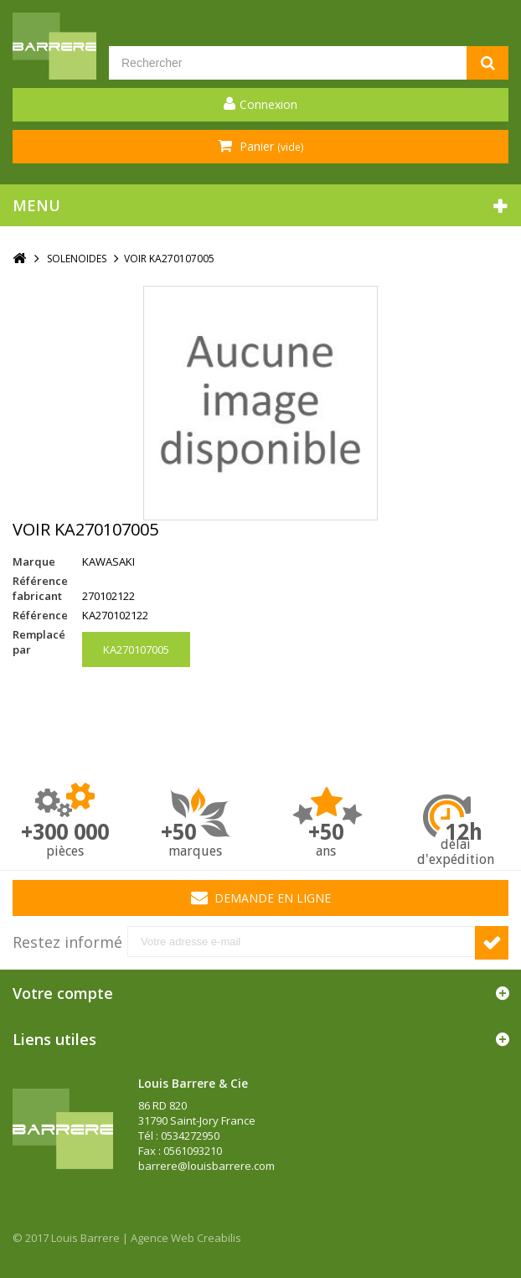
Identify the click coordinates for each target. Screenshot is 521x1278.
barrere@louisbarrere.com (206, 1165)
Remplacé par (39, 642)
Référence (40, 615)
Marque (34, 561)
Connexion (268, 104)
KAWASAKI (108, 561)
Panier (269, 146)
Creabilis (219, 1237)
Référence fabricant (40, 588)
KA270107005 (136, 649)
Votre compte (63, 993)
